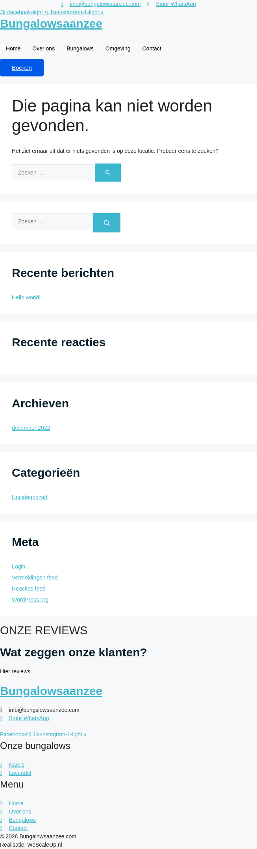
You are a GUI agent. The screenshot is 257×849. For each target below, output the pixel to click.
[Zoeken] (108, 172)
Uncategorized (29, 497)
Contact (151, 48)
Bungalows (80, 48)
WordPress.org (30, 599)
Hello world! (26, 297)
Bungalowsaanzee (51, 23)
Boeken (22, 67)
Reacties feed (29, 588)
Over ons (43, 48)
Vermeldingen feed (35, 577)
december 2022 (31, 428)
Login (18, 566)
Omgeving (118, 48)
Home (13, 48)
